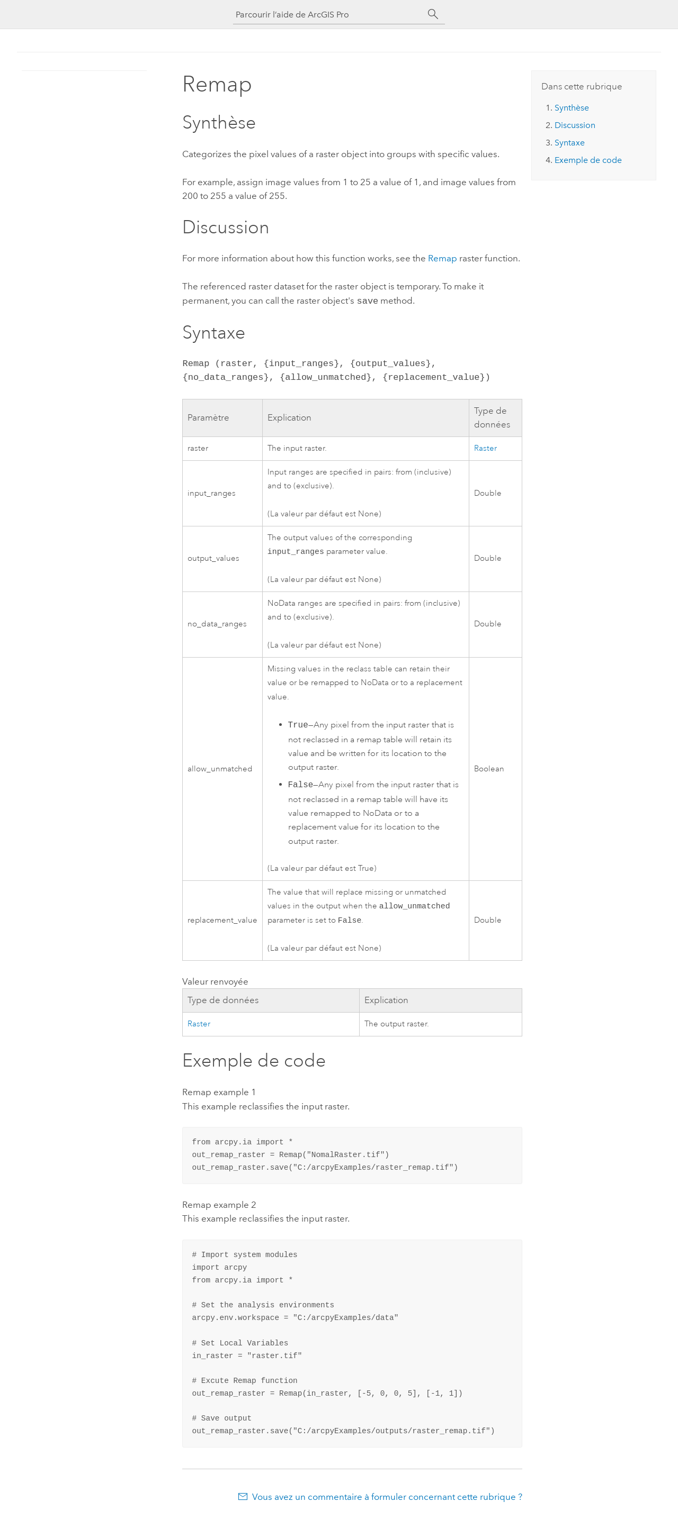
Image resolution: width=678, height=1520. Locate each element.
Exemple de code (588, 160)
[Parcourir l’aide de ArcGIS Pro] (328, 14)
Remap (442, 258)
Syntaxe (570, 143)
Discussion (575, 125)
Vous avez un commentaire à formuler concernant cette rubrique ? (387, 1499)
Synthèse (572, 108)
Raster (485, 447)
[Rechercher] (433, 14)
